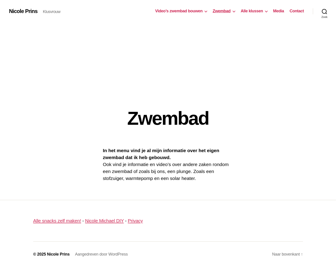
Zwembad (222, 11)
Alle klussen (252, 11)
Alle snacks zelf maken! (57, 220)
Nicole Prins (23, 11)
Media (278, 11)
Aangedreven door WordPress (101, 254)
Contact (296, 11)
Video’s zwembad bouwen (178, 11)
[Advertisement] (168, 56)
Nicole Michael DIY (104, 220)
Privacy (135, 220)
